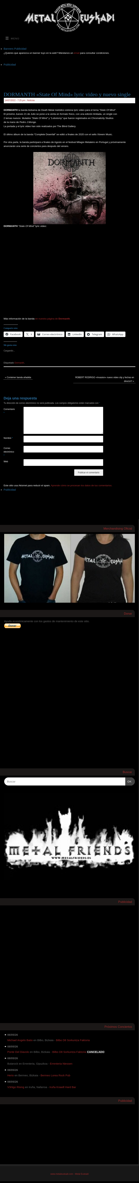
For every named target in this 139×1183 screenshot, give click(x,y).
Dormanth (19, 363)
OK (128, 781)
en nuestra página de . (52, 318)
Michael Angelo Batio (20, 1040)
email (77, 53)
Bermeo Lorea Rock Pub (55, 1075)
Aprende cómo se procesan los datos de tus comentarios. (81, 485)
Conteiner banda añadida (18, 377)
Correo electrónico (9, 452)
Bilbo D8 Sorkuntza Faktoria (73, 1040)
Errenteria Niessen (61, 1063)
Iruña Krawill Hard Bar (62, 1087)
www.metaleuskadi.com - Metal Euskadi (69, 1174)
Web (6, 461)
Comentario (9, 411)
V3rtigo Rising (15, 1087)
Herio (10, 1075)
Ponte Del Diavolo (18, 1051)
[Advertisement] (69, 75)
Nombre (8, 438)
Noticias (31, 100)
